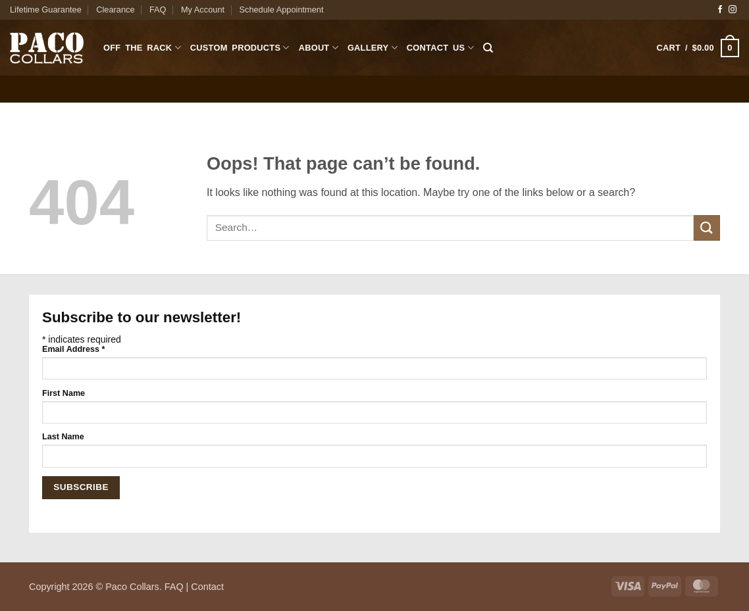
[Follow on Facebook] (720, 9)
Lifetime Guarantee (46, 9)
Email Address (73, 349)
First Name (63, 393)
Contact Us (440, 47)
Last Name (63, 436)
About (318, 47)
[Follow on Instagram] (732, 9)
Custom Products (240, 47)
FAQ (158, 9)
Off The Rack (142, 47)
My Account (202, 9)
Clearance (115, 9)
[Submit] (707, 228)
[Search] (488, 48)
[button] (698, 48)
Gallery (373, 47)
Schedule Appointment (281, 9)
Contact (207, 586)
